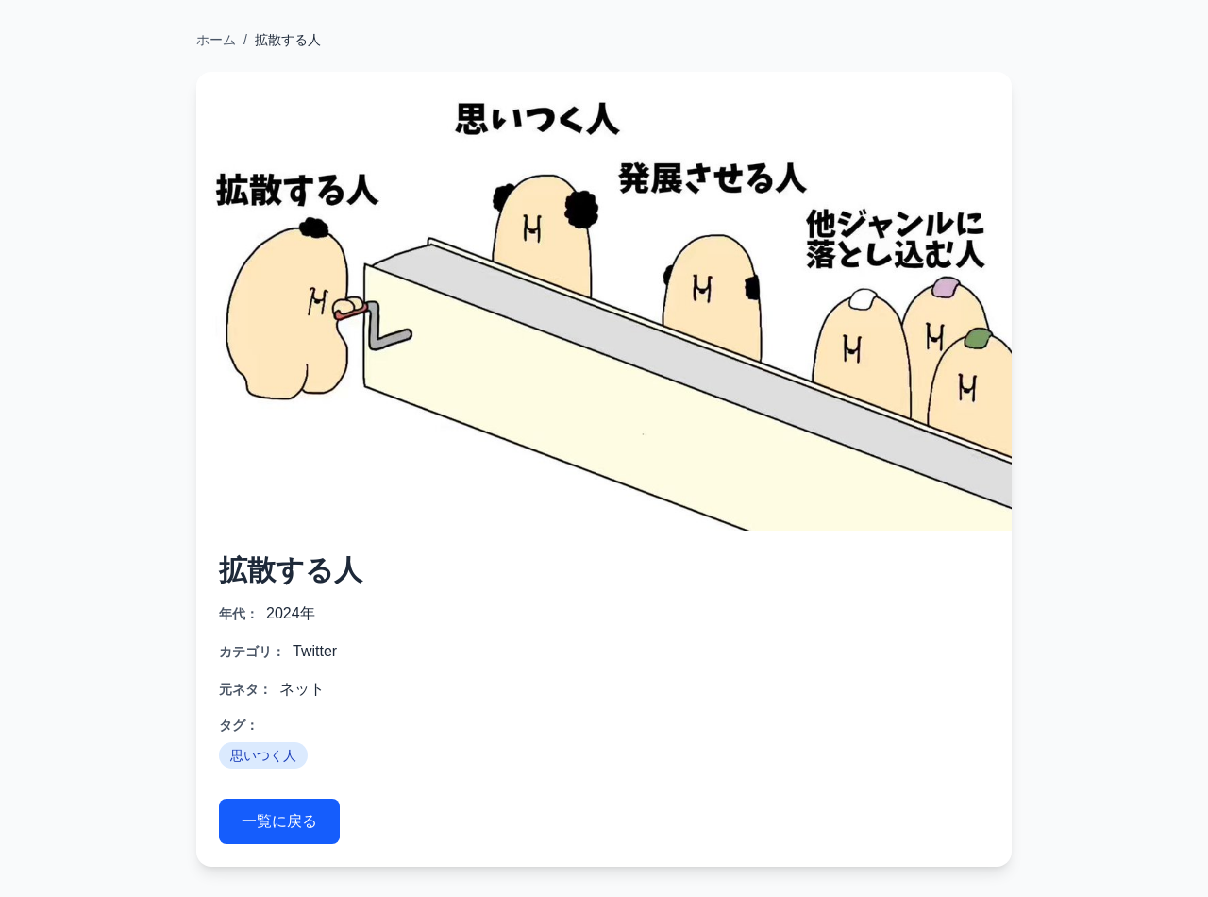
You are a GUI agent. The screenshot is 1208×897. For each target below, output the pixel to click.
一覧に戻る (279, 821)
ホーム (216, 39)
